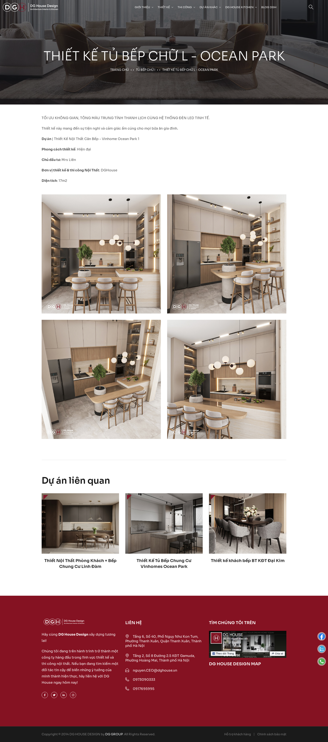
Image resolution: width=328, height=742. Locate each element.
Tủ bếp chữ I (145, 70)
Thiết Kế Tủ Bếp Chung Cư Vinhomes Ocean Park (164, 563)
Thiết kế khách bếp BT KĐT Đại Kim (248, 560)
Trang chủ (119, 70)
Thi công (185, 7)
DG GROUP (114, 734)
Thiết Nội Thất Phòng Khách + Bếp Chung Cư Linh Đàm (80, 563)
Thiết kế (164, 7)
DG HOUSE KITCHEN (239, 7)
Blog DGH (268, 7)
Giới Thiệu (142, 7)
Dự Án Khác (209, 7)
